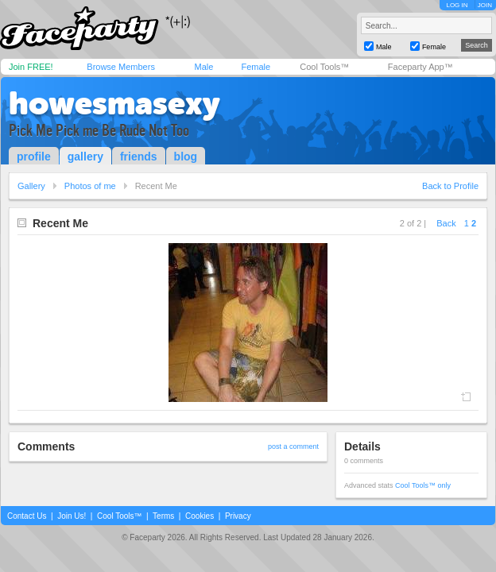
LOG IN (456, 5)
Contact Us (26, 516)
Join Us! (71, 516)
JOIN (485, 5)
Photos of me (90, 186)
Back (445, 223)
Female (255, 67)
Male (203, 67)
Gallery (31, 186)
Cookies (199, 516)
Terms (163, 516)
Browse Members (121, 67)
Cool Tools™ (324, 67)
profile (34, 156)
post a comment (293, 446)
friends (138, 156)
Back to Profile (450, 186)
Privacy (238, 516)
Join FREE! (31, 67)
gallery (85, 156)
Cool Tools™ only (423, 485)
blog (186, 156)
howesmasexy (114, 103)
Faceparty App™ (420, 67)
